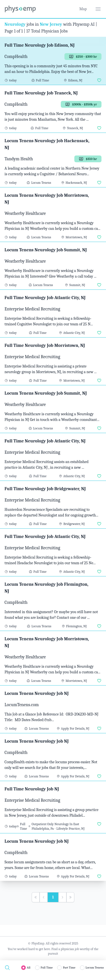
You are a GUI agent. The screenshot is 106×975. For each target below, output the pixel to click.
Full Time (47, 967)
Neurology (15, 24)
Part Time (69, 967)
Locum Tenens (95, 967)
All (29, 967)
